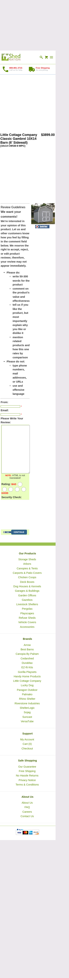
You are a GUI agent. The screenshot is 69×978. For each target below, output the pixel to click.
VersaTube (27, 721)
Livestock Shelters (27, 604)
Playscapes (27, 613)
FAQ (27, 807)
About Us (27, 802)
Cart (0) (27, 743)
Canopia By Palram (27, 653)
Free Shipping (27, 771)
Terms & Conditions (27, 784)
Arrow (27, 644)
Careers (27, 811)
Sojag (27, 712)
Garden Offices (27, 595)
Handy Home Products (27, 676)
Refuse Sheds (27, 617)
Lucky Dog (27, 685)
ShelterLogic (27, 707)
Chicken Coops (27, 577)
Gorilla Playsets (27, 671)
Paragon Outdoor (27, 689)
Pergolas (27, 608)
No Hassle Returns (27, 775)
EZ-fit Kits (27, 667)
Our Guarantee (27, 766)
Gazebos (27, 599)
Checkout (27, 748)
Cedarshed (27, 658)
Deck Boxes (27, 581)
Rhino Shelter (27, 698)
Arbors (27, 563)
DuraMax (27, 662)
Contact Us (27, 816)
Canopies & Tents (27, 568)
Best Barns (27, 649)
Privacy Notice (27, 779)
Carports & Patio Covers (27, 572)
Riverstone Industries (27, 703)
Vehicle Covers (27, 622)
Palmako (27, 694)
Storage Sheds (27, 559)
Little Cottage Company (27, 680)
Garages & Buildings (27, 590)
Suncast (27, 716)
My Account (27, 739)
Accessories (27, 626)
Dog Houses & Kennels (27, 586)
